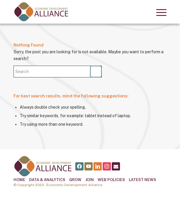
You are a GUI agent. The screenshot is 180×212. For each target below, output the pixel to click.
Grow (75, 180)
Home (19, 180)
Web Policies (111, 180)
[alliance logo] (75, 12)
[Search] (58, 71)
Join (89, 180)
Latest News (142, 180)
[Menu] (158, 11)
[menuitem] (158, 11)
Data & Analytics (47, 180)
